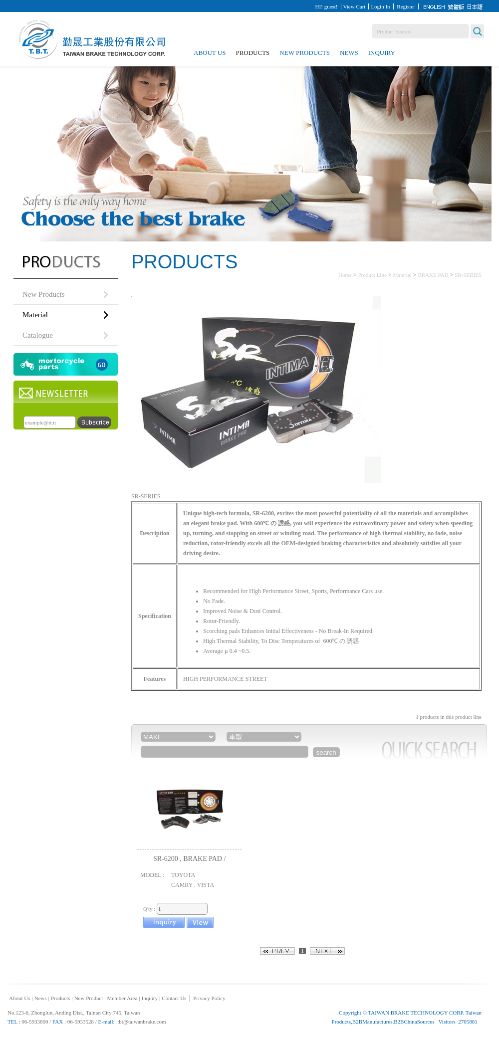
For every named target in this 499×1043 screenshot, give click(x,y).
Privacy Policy (209, 998)
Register (406, 6)
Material (403, 275)
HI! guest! (326, 6)
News (349, 52)
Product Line (372, 275)
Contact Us (174, 998)
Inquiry (381, 52)
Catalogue (37, 335)
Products (252, 52)
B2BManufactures (372, 1022)
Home (345, 275)
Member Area (122, 998)
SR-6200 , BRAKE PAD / (189, 858)
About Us (210, 52)
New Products (304, 52)
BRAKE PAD (433, 275)
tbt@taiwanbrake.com (141, 1022)
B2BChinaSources (414, 1022)
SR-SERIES (468, 275)
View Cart (354, 6)
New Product (88, 998)
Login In (380, 6)
